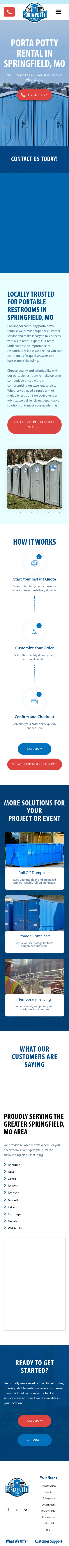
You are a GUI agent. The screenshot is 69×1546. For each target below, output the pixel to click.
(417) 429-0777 (36, 95)
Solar (48, 1530)
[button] (58, 12)
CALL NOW (34, 749)
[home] (34, 12)
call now (34, 1420)
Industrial (48, 1523)
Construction (48, 1486)
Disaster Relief (48, 1511)
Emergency (49, 1498)
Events (48, 1492)
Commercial (48, 1517)
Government (49, 1505)
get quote (35, 1440)
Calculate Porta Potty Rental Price (34, 425)
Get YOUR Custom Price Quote (34, 764)
